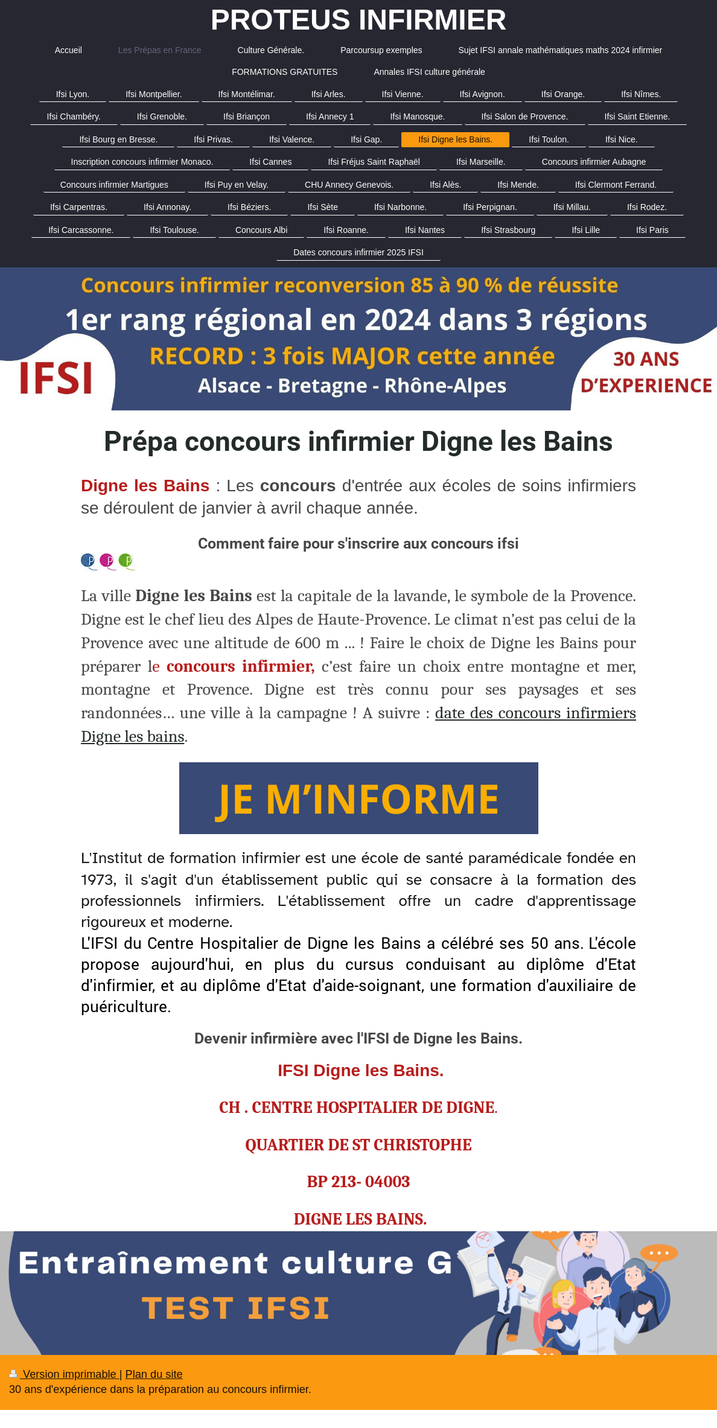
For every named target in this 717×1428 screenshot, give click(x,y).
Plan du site (154, 1374)
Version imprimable (64, 1374)
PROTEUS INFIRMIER (359, 20)
